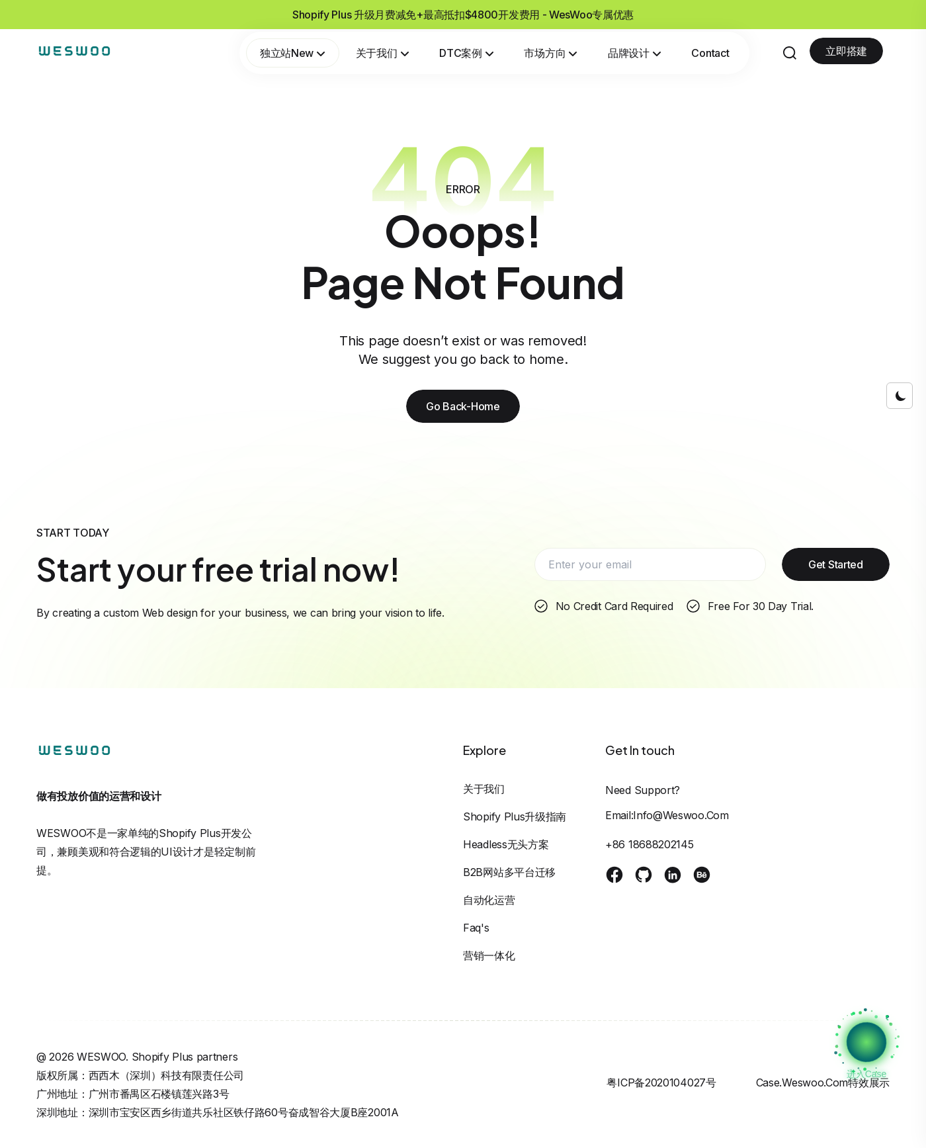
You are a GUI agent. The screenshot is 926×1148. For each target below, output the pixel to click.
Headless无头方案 (505, 844)
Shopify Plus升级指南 (514, 816)
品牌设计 (634, 53)
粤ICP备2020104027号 (661, 1082)
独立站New (292, 53)
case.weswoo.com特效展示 (823, 1082)
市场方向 (550, 53)
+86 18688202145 (649, 844)
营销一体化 (489, 955)
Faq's (476, 927)
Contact (710, 53)
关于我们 (382, 53)
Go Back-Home (462, 406)
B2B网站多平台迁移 (509, 872)
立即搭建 (846, 51)
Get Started (835, 564)
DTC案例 (466, 53)
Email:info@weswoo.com (667, 815)
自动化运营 (489, 899)
